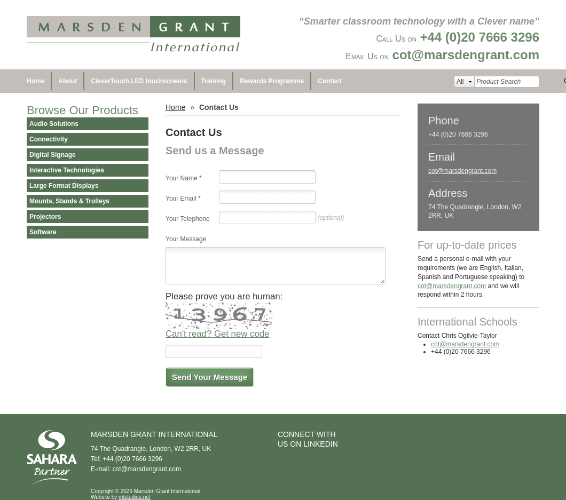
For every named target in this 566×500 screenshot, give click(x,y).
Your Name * (184, 178)
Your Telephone (188, 219)
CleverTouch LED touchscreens (139, 81)
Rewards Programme (272, 81)
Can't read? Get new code (217, 334)
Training (213, 81)
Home (35, 81)
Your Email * (183, 198)
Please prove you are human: (224, 296)
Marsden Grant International (133, 34)
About (67, 81)
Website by (121, 497)
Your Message (186, 239)
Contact (330, 81)
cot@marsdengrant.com (462, 170)
